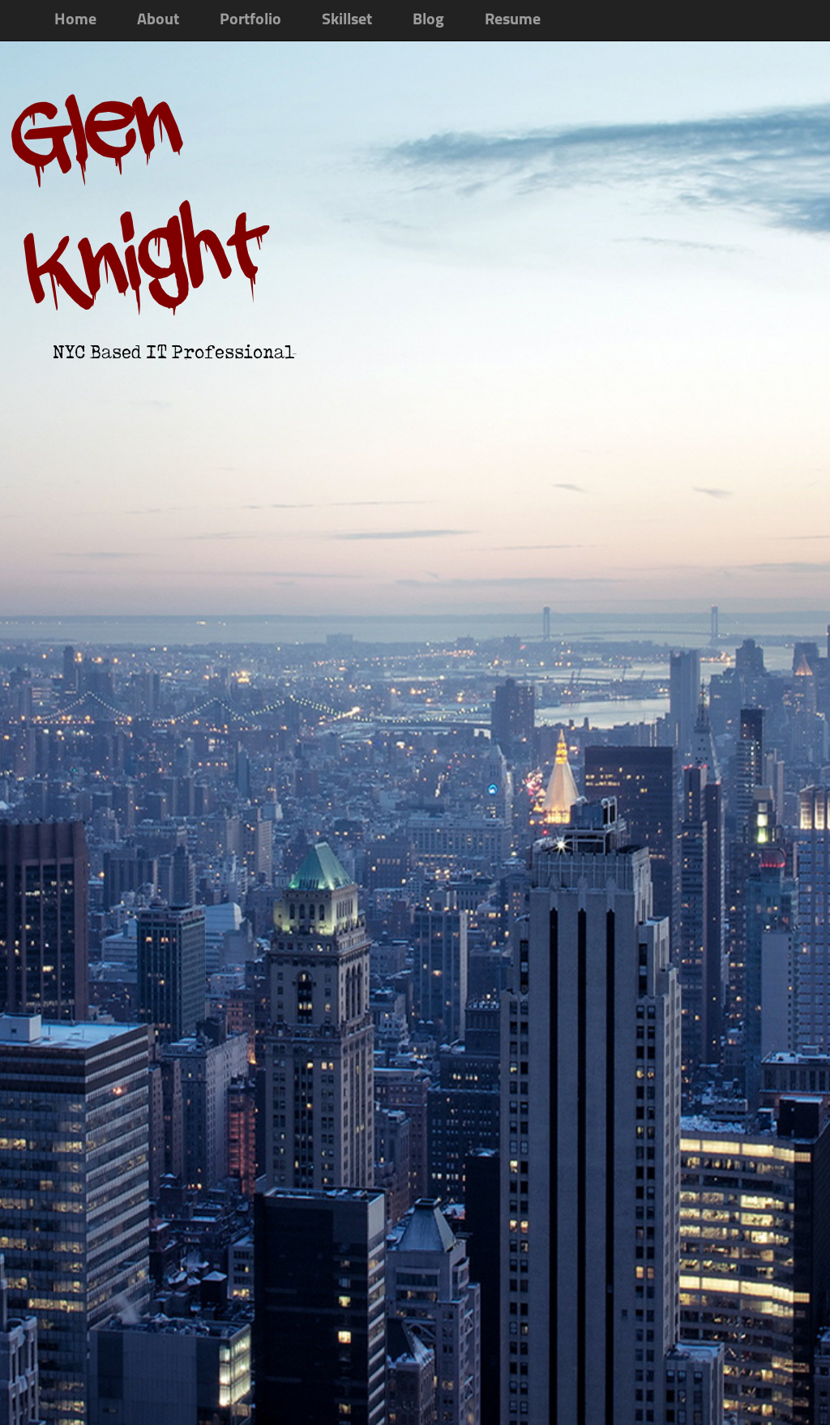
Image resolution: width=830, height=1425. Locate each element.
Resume (513, 20)
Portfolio (250, 20)
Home (75, 20)
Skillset (347, 20)
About (158, 20)
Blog (428, 20)
